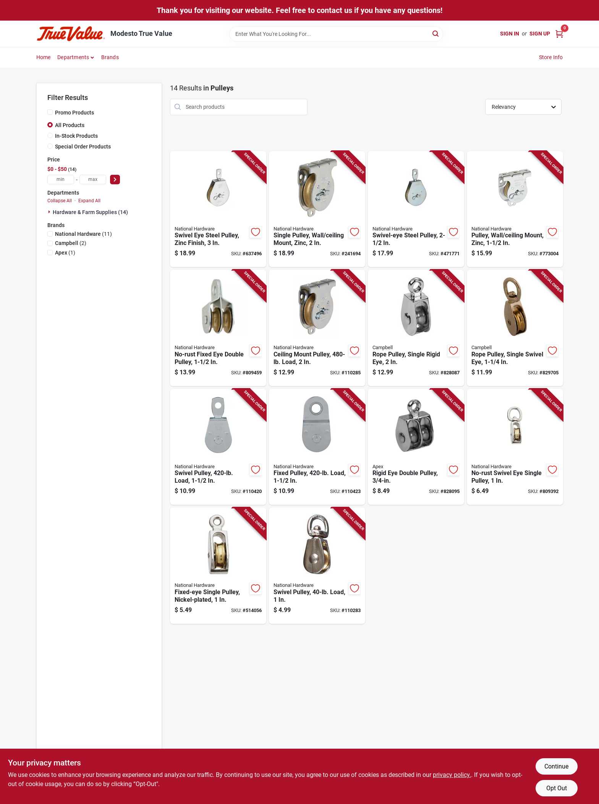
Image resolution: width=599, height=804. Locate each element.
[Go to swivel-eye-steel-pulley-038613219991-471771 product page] (416, 209)
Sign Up (539, 34)
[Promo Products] (50, 112)
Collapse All (59, 200)
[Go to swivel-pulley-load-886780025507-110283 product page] (317, 566)
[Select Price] (115, 179)
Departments (73, 57)
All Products (69, 125)
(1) (65, 253)
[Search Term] (336, 34)
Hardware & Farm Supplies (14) (90, 212)
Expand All (89, 200)
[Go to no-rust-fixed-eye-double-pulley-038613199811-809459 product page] (218, 328)
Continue (556, 766)
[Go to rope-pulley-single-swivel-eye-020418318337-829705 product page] (515, 328)
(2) (70, 243)
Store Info (551, 57)
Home (43, 57)
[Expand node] (50, 211)
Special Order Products (83, 146)
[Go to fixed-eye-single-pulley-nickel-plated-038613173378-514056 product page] (218, 566)
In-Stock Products (76, 136)
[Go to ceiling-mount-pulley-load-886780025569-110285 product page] (317, 328)
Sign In (509, 34)
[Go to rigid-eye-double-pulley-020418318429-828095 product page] (416, 447)
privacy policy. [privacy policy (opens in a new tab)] (452, 774)
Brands (110, 57)
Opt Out (556, 788)
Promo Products (74, 112)
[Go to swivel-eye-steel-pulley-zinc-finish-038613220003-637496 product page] (218, 209)
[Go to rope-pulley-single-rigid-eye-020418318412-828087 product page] (416, 328)
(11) (83, 234)
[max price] (92, 179)
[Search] (436, 33)
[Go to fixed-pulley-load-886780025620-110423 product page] (317, 447)
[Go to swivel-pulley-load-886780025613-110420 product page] (218, 447)
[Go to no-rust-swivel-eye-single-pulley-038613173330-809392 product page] (515, 447)
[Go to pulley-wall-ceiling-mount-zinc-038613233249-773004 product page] (515, 209)
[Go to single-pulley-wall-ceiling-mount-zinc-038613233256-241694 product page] (317, 209)
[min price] (60, 179)
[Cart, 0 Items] (559, 34)
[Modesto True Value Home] (70, 34)
